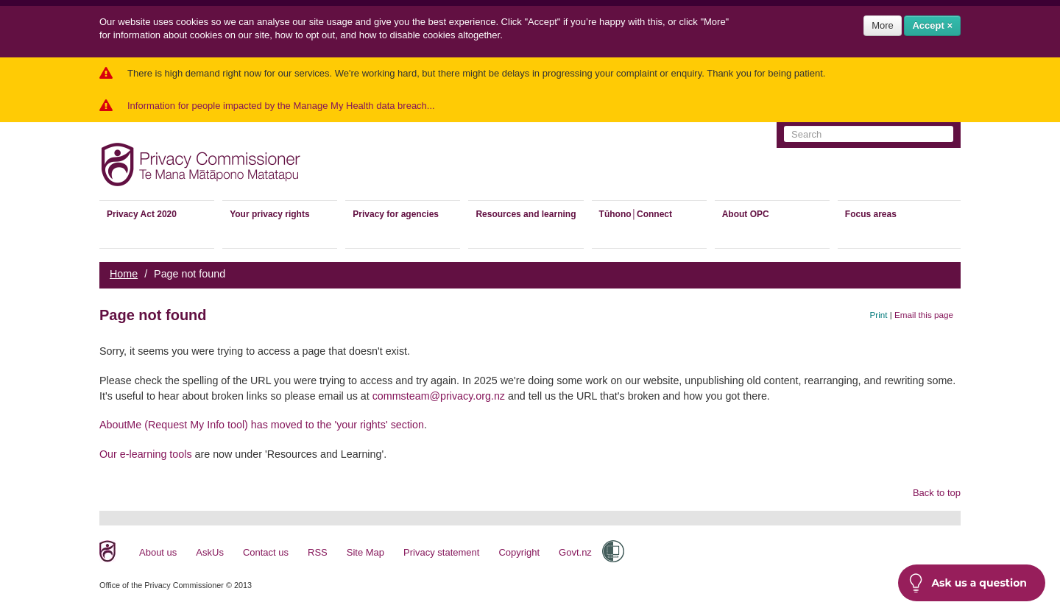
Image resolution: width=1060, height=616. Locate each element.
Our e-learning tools (145, 454)
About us (158, 552)
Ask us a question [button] (968, 582)
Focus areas (871, 214)
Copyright (519, 552)
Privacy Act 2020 (142, 214)
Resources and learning (526, 214)
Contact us (266, 552)
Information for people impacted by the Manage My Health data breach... (281, 105)
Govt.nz (575, 552)
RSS (318, 552)
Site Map (365, 552)
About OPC (745, 214)
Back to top (937, 492)
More (883, 25)
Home (124, 274)
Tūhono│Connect (635, 214)
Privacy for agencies (396, 214)
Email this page (923, 314)
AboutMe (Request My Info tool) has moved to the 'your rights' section (261, 425)
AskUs (210, 552)
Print (879, 314)
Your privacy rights (269, 214)
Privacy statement (441, 552)
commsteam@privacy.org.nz (438, 396)
